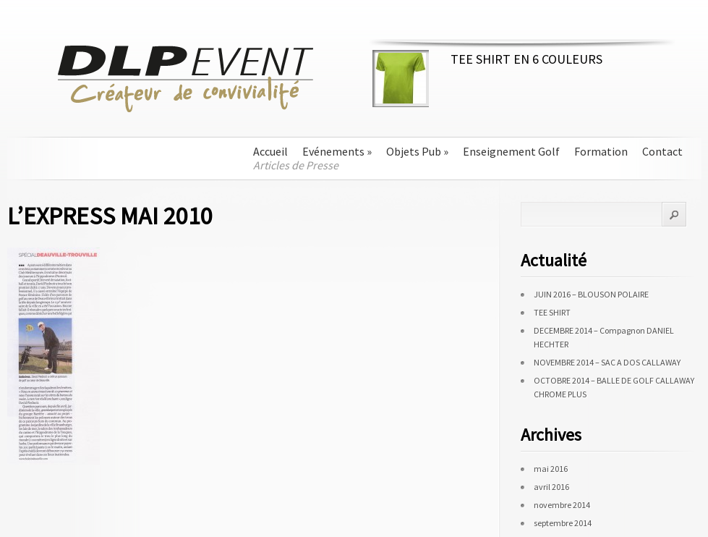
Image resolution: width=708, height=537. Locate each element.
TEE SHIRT (552, 312)
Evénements (337, 151)
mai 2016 (551, 468)
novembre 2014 (562, 504)
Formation (601, 151)
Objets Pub (417, 151)
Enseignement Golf (511, 151)
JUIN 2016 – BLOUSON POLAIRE (591, 294)
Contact (662, 151)
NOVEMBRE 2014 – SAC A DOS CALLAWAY (607, 362)
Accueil (270, 151)
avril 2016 (551, 486)
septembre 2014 (563, 522)
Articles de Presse (295, 165)
